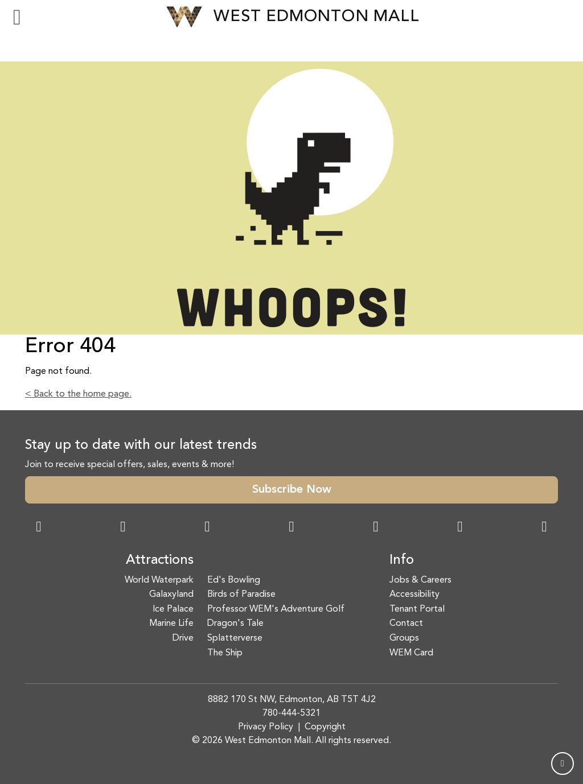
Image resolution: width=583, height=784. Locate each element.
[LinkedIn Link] (544, 528)
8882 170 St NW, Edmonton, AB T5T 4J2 (292, 699)
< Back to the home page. (78, 394)
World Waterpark (159, 580)
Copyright (325, 727)
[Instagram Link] (123, 528)
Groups (404, 638)
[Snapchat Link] (207, 528)
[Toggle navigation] (17, 17)
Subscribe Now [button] (291, 490)
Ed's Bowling (233, 580)
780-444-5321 (291, 713)
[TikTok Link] (460, 528)
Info (401, 560)
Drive (183, 638)
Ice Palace (173, 609)
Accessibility (414, 594)
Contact (406, 623)
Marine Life (171, 623)
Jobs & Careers (420, 580)
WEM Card (411, 653)
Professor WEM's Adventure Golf (275, 609)
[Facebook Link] (38, 528)
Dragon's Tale (235, 623)
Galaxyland (171, 594)
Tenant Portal (417, 609)
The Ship (225, 653)
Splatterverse (234, 638)
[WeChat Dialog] (375, 528)
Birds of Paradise (241, 594)
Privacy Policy (265, 727)
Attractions (160, 560)
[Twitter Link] (291, 528)
